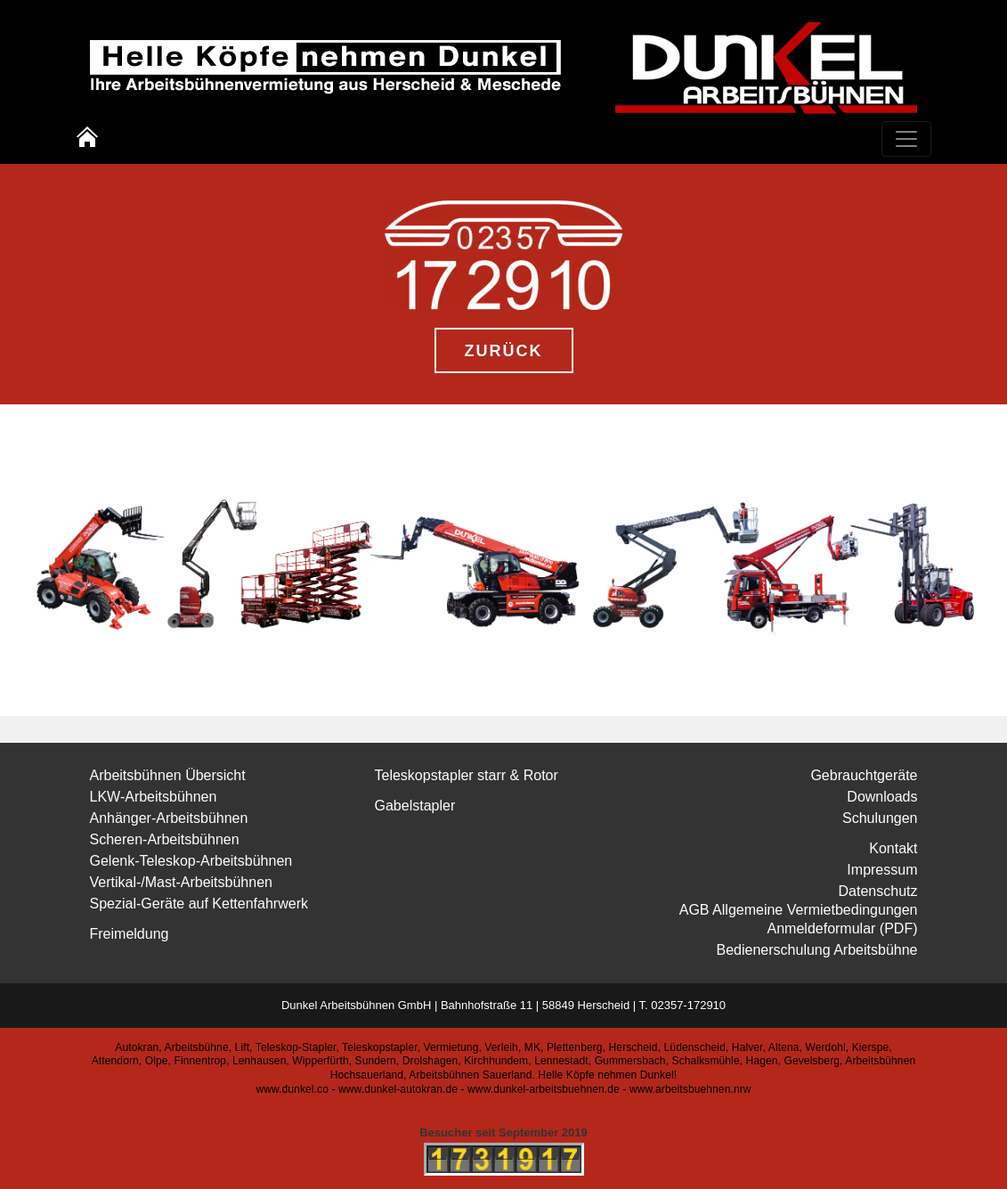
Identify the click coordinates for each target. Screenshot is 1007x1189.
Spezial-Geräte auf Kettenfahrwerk (199, 903)
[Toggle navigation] (906, 139)
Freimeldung (129, 933)
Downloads (882, 796)
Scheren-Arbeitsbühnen (165, 839)
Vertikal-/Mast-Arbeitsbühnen (181, 882)
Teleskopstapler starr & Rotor (466, 775)
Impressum (882, 869)
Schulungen (880, 818)
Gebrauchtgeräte (863, 775)
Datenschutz (878, 891)
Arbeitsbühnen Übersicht (168, 775)
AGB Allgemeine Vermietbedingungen (798, 909)
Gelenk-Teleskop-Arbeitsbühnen (191, 860)
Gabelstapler (415, 805)
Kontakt (893, 848)
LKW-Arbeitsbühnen (153, 796)
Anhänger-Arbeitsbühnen (169, 818)
